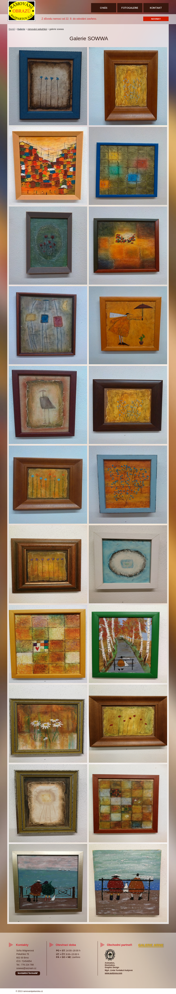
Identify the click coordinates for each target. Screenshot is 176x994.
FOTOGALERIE (129, 7)
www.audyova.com (113, 973)
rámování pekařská (37, 29)
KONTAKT (156, 7)
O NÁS (103, 7)
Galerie (21, 29)
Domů (12, 29)
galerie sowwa (56, 29)
